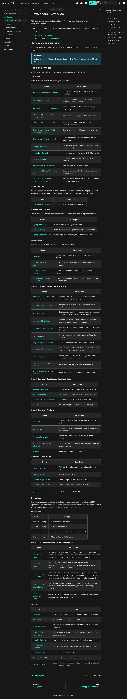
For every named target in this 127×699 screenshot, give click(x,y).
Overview (36, 256)
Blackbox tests (38, 429)
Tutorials (110, 16)
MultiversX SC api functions (43, 349)
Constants (36, 614)
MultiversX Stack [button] (11, 28)
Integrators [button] (8, 42)
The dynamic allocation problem (45, 399)
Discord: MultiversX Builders (45, 35)
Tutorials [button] (8, 24)
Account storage (39, 626)
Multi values (37, 404)
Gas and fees (111, 24)
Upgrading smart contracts (43, 343)
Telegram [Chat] (85, 3)
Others (110, 46)
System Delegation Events (37, 596)
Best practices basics (40, 389)
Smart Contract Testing (114, 37)
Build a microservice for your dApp (45, 108)
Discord (80, 3)
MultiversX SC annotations (42, 313)
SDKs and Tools (112, 19)
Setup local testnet (39, 640)
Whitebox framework (40, 437)
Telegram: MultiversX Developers (47, 38)
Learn (53, 3)
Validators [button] (7, 38)
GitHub (75, 3)
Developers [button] (8, 17)
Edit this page (37, 676)
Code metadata (38, 336)
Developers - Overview (13, 20)
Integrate (45, 3)
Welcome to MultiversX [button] (12, 10)
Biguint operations (39, 394)
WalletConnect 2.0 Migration (43, 166)
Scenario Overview (39, 468)
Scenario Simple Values (41, 480)
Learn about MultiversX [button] (12, 13)
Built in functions (39, 619)
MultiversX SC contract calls (43, 329)
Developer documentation (114, 10)
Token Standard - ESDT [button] (13, 31)
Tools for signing (39, 230)
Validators (35, 3)
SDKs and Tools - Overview (42, 204)
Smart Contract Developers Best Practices (116, 33)
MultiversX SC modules (41, 321)
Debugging (37, 451)
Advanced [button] (7, 45)
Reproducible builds (40, 658)
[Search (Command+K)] (107, 3)
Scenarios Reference (114, 40)
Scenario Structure (39, 475)
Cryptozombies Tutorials (42, 100)
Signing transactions (40, 225)
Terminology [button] (8, 49)
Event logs (111, 43)
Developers (25, 3)
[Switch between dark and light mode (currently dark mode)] (119, 3)
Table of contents (111, 13)
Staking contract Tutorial (42, 147)
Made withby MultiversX (63, 696)
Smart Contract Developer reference (115, 28)
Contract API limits (39, 664)
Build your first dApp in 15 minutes (46, 93)
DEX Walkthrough (39, 159)
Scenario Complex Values (42, 485)
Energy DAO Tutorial (40, 153)
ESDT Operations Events (37, 555)
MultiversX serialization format (44, 306)
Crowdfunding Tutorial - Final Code (45, 139)
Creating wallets (39, 653)
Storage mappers (39, 357)
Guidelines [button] (9, 35)
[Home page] (33, 9)
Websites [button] (124, 3)
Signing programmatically (42, 235)
